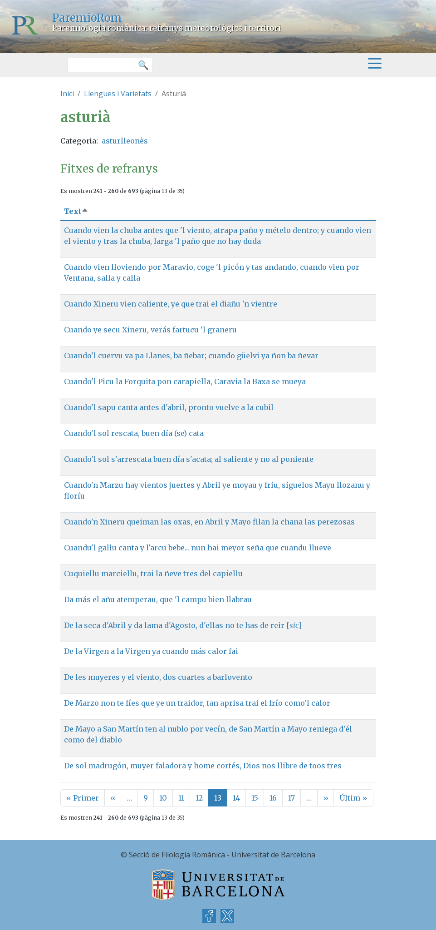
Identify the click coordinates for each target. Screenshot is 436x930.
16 (273, 797)
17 (291, 797)
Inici (67, 94)
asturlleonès (125, 140)
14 (236, 797)
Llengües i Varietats (118, 94)
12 (199, 797)
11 (181, 797)
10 (163, 797)
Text (76, 211)
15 (254, 797)
